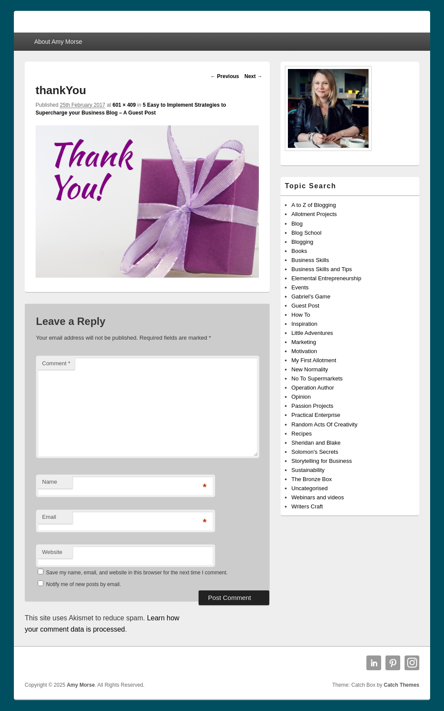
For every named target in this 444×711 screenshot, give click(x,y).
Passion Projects (312, 406)
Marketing (303, 342)
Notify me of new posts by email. (83, 584)
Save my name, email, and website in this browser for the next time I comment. (137, 573)
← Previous (224, 76)
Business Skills (310, 260)
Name (49, 481)
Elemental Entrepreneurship (326, 278)
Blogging (302, 242)
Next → (253, 76)
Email (49, 517)
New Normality (309, 369)
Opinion (301, 396)
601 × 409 (124, 105)
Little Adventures (312, 333)
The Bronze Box (311, 479)
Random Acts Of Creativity (324, 424)
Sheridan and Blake (315, 442)
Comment (56, 363)
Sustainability (308, 470)
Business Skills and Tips (321, 269)
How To (300, 314)
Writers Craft (307, 506)
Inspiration (304, 324)
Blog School (306, 232)
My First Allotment (313, 360)
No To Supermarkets (317, 378)
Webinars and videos (317, 497)
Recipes (301, 433)
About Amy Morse (58, 41)
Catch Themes (401, 685)
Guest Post (305, 305)
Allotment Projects (314, 214)
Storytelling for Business (321, 461)
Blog (297, 223)
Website (52, 552)
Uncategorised (309, 488)
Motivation (304, 351)
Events (300, 287)
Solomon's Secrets (314, 452)
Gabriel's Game (310, 296)
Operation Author (312, 387)
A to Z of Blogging (313, 205)
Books (299, 251)
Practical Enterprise (315, 415)
